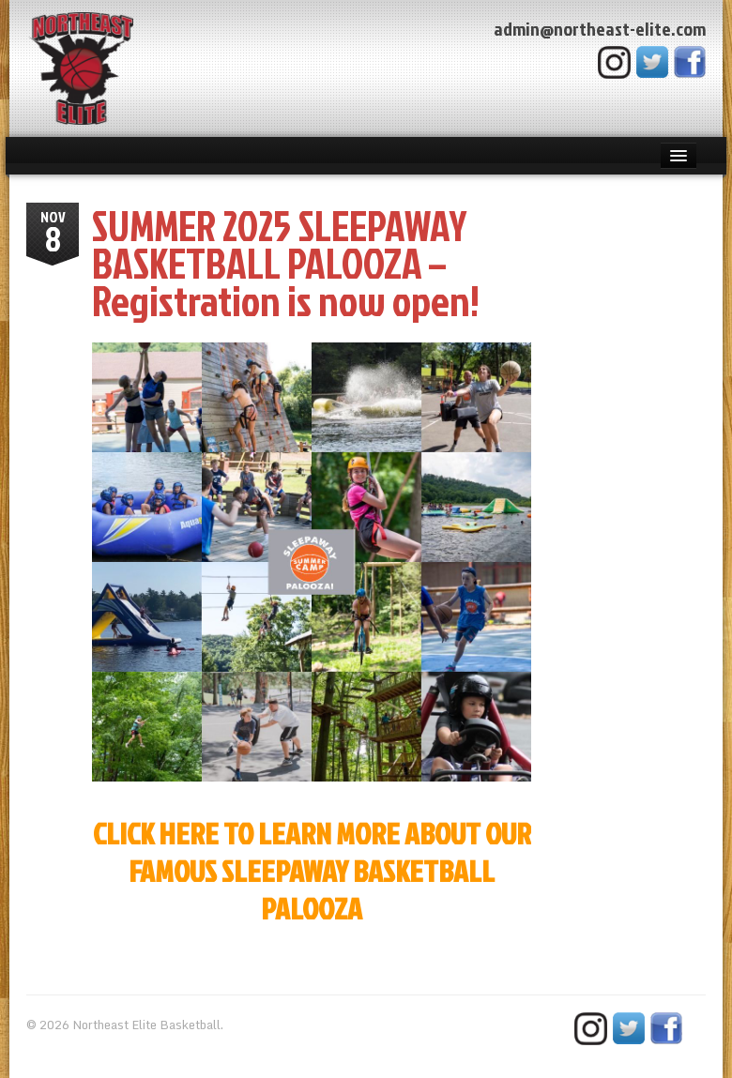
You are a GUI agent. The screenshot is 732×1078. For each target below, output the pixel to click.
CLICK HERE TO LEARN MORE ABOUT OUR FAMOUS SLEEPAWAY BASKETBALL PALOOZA (312, 870)
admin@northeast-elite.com (600, 28)
